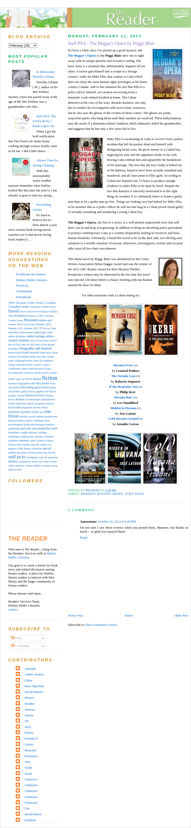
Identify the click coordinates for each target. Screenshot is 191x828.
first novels (42, 383)
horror (11, 399)
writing (46, 465)
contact (13, 609)
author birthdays (17, 336)
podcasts (12, 420)
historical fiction (35, 395)
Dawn (22, 311)
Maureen (88, 494)
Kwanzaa (31, 315)
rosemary (24, 440)
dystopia (28, 372)
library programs (36, 403)
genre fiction (42, 387)
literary (50, 403)
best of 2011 (50, 340)
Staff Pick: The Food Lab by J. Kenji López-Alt (44, 121)
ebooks (38, 372)
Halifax (54, 311)
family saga (14, 379)
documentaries (16, 372)
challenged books (24, 360)
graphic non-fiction (46, 391)
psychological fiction (19, 424)
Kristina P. (31, 738)
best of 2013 (28, 344)
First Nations (42, 311)
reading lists (26, 436)
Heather (30, 703)
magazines (26, 407)
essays (53, 372)
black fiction (15, 352)
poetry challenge (35, 420)
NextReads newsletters (31, 274)
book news (46, 352)
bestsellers (13, 348)
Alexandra (21, 302)
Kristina (20, 315)
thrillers (12, 461)
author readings (36, 336)
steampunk (32, 457)
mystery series (110, 494)
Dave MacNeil (34, 686)
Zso (27, 808)
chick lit (38, 360)
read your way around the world (38, 428)
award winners (19, 340)
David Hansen (34, 692)
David (13, 311)
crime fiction (28, 368)
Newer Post (75, 615)
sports (40, 452)
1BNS (11, 302)
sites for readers (39, 444)
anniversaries (26, 332)
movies (37, 407)
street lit (43, 457)
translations (24, 461)
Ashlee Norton (34, 674)
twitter (53, 461)
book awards (30, 352)
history (49, 395)
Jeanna (29, 715)
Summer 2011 (15, 328)
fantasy (37, 378)
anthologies (40, 332)
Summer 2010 (43, 324)
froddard (30, 820)
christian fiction (24, 364)
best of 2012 (14, 344)
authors (50, 336)
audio (50, 332)
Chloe (28, 680)
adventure (13, 332)
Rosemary (31, 756)
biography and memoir (36, 348)
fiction (49, 378)
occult (32, 416)
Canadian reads (18, 306)
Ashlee (31, 302)
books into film (37, 356)
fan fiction (26, 379)
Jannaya (30, 709)
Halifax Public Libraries (31, 280)
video (11, 465)
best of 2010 (36, 340)
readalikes (14, 432)
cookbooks (14, 368)
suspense (53, 457)
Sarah (28, 767)
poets (47, 420)
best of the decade (45, 344)
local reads (14, 407)
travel (35, 461)
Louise (12, 320)
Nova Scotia (23, 324)
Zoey (53, 328)
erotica (46, 372)
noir (41, 412)
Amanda (30, 668)
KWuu (29, 733)
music (45, 407)
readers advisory (29, 432)
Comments (20, 646)
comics (46, 364)
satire (33, 440)
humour (20, 399)
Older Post (181, 615)
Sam (33, 324)
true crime (43, 461)
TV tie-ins (45, 328)
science (40, 440)
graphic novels (16, 395)
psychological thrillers (43, 424)
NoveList (22, 285)
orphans (40, 416)
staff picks (134, 494)
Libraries (49, 315)
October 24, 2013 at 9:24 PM (117, 521)
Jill (27, 721)
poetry (21, 420)
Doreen (30, 311)
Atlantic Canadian (46, 302)
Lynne (20, 320)
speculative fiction (26, 452)
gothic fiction (28, 391)
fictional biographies (19, 383)
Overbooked (24, 291)
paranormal (51, 416)
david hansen (33, 814)
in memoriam (33, 399)
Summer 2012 (31, 328)
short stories (23, 444)
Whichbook (23, 297)
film (33, 383)
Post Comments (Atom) (101, 625)
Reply (84, 537)
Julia (11, 315)
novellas (23, 416)
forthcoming (26, 387)
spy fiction (49, 452)
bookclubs (23, 356)
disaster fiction (43, 368)
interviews (21, 403)
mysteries (14, 412)
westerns (19, 465)
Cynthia (45, 306)
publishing (13, 428)
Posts (16, 638)
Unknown (31, 779)
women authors (33, 465)
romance (39, 436)
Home (129, 615)
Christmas (35, 306)
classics (38, 364)
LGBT (40, 315)
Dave (53, 306)
